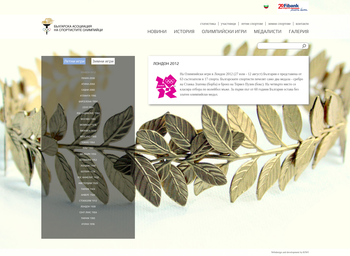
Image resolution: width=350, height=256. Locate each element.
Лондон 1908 (88, 214)
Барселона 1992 (88, 103)
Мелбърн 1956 (88, 158)
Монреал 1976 (88, 127)
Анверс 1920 (88, 202)
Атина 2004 (88, 84)
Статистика (207, 24)
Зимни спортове (279, 24)
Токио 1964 (88, 146)
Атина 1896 (88, 233)
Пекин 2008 (88, 78)
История (184, 31)
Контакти (302, 24)
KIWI (306, 252)
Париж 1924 (88, 196)
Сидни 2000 (88, 90)
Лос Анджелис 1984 (88, 115)
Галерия (299, 31)
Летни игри (74, 61)
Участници (228, 24)
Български (267, 7)
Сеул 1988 (88, 109)
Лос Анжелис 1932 (88, 183)
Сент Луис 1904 (88, 220)
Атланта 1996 (88, 96)
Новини (157, 31)
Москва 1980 (88, 121)
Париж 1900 (88, 227)
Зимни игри (103, 61)
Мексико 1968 (88, 140)
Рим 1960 (88, 152)
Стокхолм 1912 (88, 208)
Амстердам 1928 (88, 189)
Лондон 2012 (88, 72)
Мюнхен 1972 (88, 134)
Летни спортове (252, 24)
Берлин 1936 (88, 177)
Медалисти (267, 31)
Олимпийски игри (224, 31)
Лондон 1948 (88, 171)
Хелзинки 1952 (88, 165)
